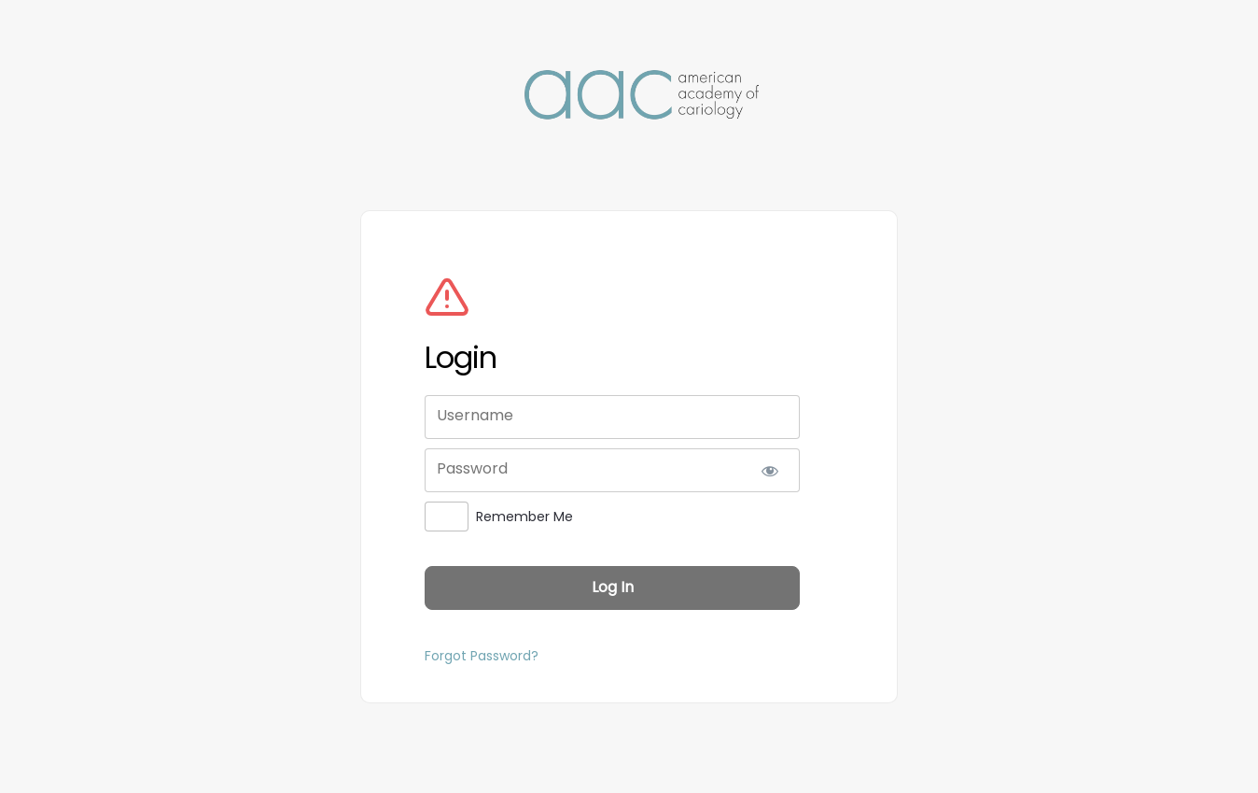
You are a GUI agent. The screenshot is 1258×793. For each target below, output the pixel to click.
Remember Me (524, 516)
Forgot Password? (481, 655)
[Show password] (769, 470)
